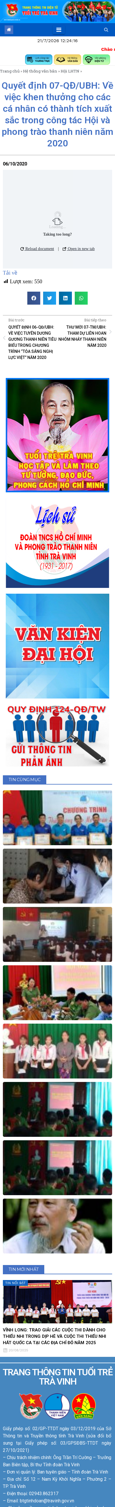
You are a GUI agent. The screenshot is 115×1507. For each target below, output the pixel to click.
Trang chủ (10, 71)
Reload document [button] (37, 249)
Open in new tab (79, 249)
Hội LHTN (70, 71)
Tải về (10, 273)
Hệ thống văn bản (40, 71)
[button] (106, 29)
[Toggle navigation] (59, 29)
